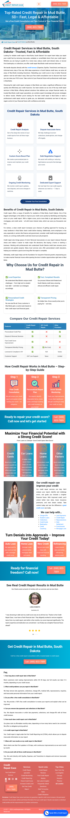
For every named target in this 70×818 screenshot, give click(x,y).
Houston (59, 778)
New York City (59, 770)
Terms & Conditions (50, 809)
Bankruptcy (43, 524)
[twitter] (8, 779)
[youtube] (5, 781)
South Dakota (21, 42)
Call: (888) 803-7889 (59, 419)
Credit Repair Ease (8, 42)
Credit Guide (44, 522)
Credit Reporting (27, 778)
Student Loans (44, 518)
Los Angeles (59, 773)
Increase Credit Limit (27, 784)
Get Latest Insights (43, 781)
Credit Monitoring (26, 775)
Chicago (59, 775)
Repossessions (61, 520)
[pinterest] (15, 779)
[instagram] (12, 779)
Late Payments (61, 515)
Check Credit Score (27, 781)
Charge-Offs (44, 515)
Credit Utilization (43, 794)
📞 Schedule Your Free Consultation (35, 201)
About (41, 809)
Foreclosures (60, 526)
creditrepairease (18, 809)
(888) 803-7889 (59, 4)
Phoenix (59, 781)
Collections (43, 520)
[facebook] (5, 779)
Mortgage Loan (61, 528)
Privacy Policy (61, 809)
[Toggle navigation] (39, 4)
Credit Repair (60, 518)
